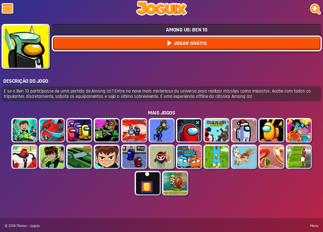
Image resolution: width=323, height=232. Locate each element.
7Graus (21, 226)
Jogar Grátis (189, 43)
